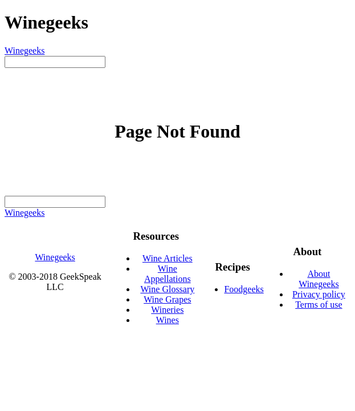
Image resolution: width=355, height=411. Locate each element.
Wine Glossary (167, 289)
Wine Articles (167, 258)
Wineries (167, 310)
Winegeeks (24, 50)
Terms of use (318, 304)
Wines (167, 320)
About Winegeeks (318, 279)
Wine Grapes (167, 299)
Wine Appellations (167, 274)
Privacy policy (318, 294)
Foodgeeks (243, 289)
